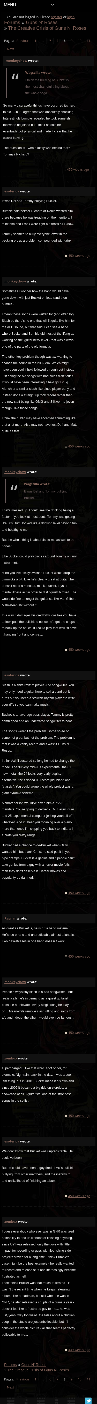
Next (10, 49)
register (57, 17)
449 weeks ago (79, 1350)
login (70, 17)
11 (88, 41)
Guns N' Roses (41, 22)
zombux (10, 1058)
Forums (12, 22)
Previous (22, 41)
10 (79, 41)
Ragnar (10, 918)
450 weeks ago (78, 169)
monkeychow (16, 60)
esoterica (11, 191)
